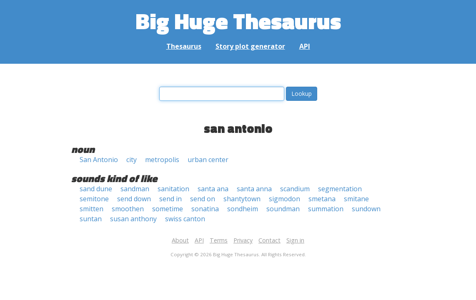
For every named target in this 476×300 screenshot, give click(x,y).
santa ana (213, 188)
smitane (356, 198)
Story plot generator (250, 46)
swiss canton (185, 218)
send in (170, 198)
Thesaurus (183, 46)
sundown (366, 208)
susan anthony (133, 218)
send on (202, 198)
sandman (134, 188)
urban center (208, 159)
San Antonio (99, 159)
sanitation (173, 188)
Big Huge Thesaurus (238, 20)
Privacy (243, 240)
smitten (91, 208)
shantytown (242, 198)
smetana (322, 198)
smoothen (128, 208)
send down (134, 198)
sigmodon (284, 198)
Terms (219, 240)
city (131, 159)
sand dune (96, 188)
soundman (283, 208)
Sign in (295, 240)
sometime (167, 208)
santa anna (254, 188)
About (180, 240)
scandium (295, 188)
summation (325, 208)
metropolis (162, 159)
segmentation (340, 188)
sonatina (205, 208)
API (304, 46)
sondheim (242, 208)
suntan (91, 218)
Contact (269, 240)
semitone (94, 198)
